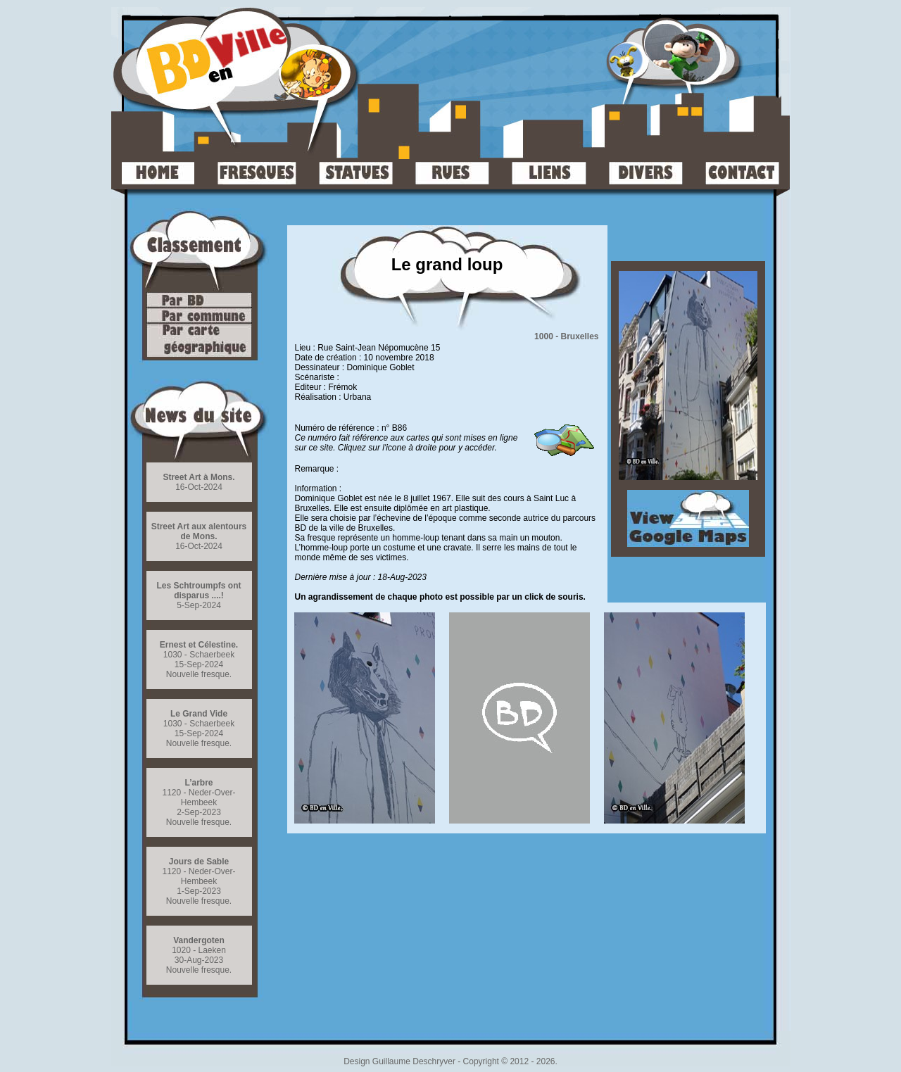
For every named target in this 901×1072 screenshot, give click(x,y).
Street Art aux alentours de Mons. (199, 531)
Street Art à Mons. (198, 477)
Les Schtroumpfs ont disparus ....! (198, 590)
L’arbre (198, 783)
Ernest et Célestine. (199, 645)
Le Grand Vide (198, 714)
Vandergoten (199, 940)
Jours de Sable (199, 861)
